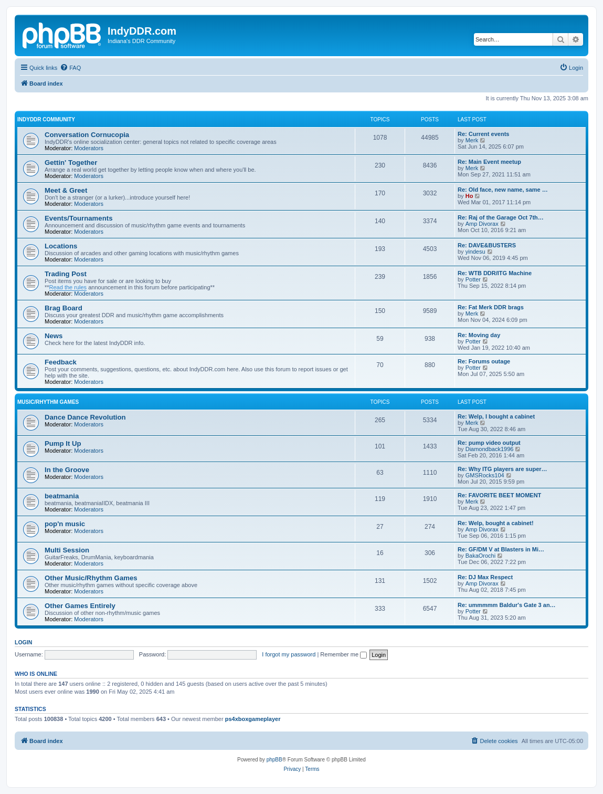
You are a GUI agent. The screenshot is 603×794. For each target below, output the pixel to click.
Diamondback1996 (490, 449)
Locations (61, 246)
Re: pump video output (489, 443)
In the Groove (67, 470)
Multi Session (67, 550)
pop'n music (65, 524)
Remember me (343, 654)
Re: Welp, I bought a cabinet (496, 416)
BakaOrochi (480, 555)
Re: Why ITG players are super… (502, 469)
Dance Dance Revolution (85, 417)
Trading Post (66, 274)
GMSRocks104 (485, 475)
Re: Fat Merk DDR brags (491, 307)
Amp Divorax (482, 224)
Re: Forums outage (484, 361)
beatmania (62, 496)
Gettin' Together (71, 162)
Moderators (88, 148)
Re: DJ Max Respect (485, 577)
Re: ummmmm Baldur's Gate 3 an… (507, 605)
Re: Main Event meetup (489, 162)
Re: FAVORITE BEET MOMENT (499, 495)
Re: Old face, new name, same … (503, 189)
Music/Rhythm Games (48, 402)
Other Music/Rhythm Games (91, 578)
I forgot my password (288, 654)
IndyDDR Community (46, 119)
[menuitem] (70, 67)
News (53, 336)
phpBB (274, 759)
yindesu (475, 251)
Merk (472, 140)
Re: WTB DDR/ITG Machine (495, 273)
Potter (473, 279)
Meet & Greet (66, 190)
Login (23, 642)
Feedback (61, 362)
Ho (469, 196)
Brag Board (63, 308)
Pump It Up (63, 443)
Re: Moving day (479, 335)
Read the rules (68, 287)
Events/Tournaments (78, 218)
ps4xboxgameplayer (253, 719)
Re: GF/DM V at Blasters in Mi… (501, 549)
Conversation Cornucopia (87, 135)
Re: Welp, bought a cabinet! (496, 523)
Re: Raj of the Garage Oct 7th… (501, 217)
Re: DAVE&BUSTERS (487, 245)
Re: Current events (483, 134)
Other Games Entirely (80, 606)
